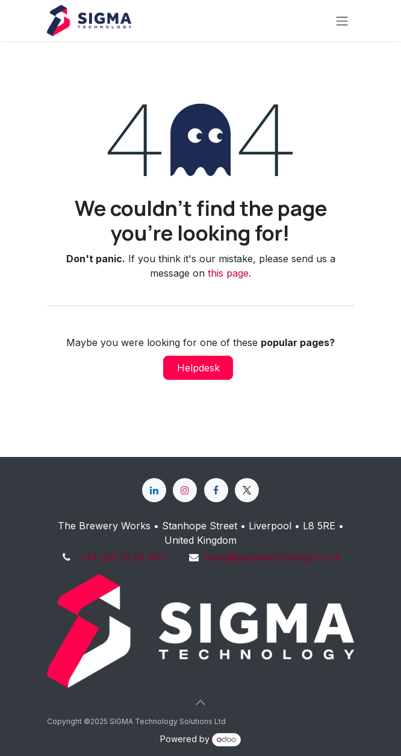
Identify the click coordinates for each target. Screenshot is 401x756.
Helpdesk (198, 368)
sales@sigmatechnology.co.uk (273, 557)
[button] (200, 702)
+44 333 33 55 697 (122, 557)
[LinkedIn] (154, 490)
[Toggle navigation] (342, 20)
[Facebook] (216, 490)
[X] (247, 490)
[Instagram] (185, 490)
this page (228, 273)
